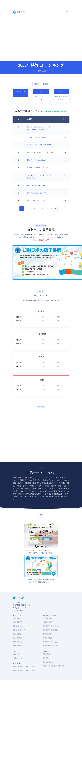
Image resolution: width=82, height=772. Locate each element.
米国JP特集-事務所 (50, 630)
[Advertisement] (21, 38)
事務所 (45, 84)
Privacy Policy (48, 662)
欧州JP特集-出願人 (50, 642)
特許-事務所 (17, 622)
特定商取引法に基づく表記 (53, 666)
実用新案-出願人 (19, 626)
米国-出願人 (48, 618)
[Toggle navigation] (66, 12)
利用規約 (46, 658)
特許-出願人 (17, 618)
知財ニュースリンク (20, 658)
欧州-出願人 (48, 634)
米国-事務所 (48, 622)
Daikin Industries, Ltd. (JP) (37, 168)
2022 (41, 97)
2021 (45, 97)
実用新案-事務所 (19, 630)
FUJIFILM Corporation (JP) (37, 160)
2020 (41, 99)
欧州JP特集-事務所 (50, 646)
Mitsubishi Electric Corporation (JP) (40, 152)
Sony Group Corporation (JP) (38, 137)
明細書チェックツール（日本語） (25, 667)
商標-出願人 (17, 642)
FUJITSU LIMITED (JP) (36, 186)
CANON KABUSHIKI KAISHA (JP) (39, 145)
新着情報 (16, 654)
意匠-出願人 (17, 634)
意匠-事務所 (17, 638)
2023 (43, 327)
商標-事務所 (17, 646)
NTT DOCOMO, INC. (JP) (37, 193)
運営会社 (46, 654)
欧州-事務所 (48, 638)
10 (60, 208)
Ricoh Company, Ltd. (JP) (36, 201)
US (19, 99)
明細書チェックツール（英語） (24, 671)
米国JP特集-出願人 (50, 626)
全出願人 (58, 97)
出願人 (36, 84)
